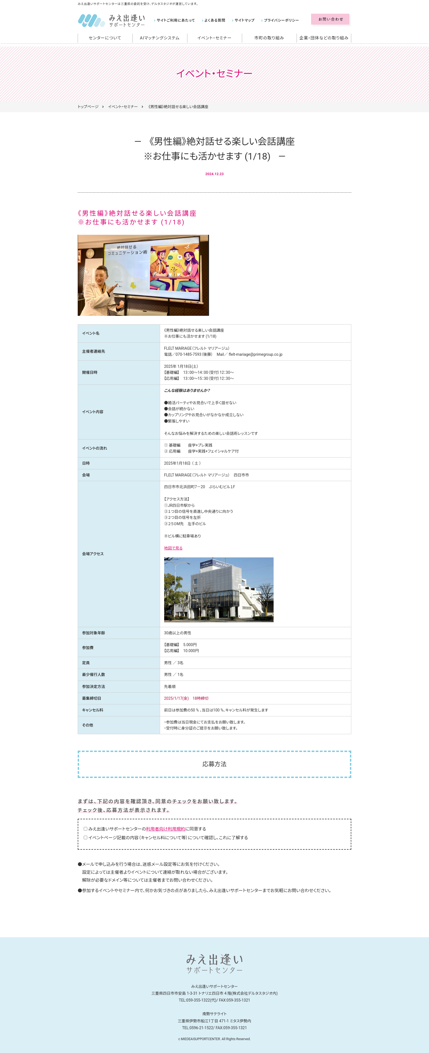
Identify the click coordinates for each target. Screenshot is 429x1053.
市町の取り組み (269, 38)
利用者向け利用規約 (165, 829)
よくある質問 (211, 20)
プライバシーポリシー (274, 20)
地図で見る (173, 548)
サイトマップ (239, 20)
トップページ (88, 107)
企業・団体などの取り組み (324, 38)
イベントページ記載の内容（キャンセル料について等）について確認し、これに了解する (168, 837)
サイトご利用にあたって (174, 20)
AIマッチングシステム (159, 38)
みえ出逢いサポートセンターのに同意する (147, 829)
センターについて (105, 38)
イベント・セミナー (215, 38)
